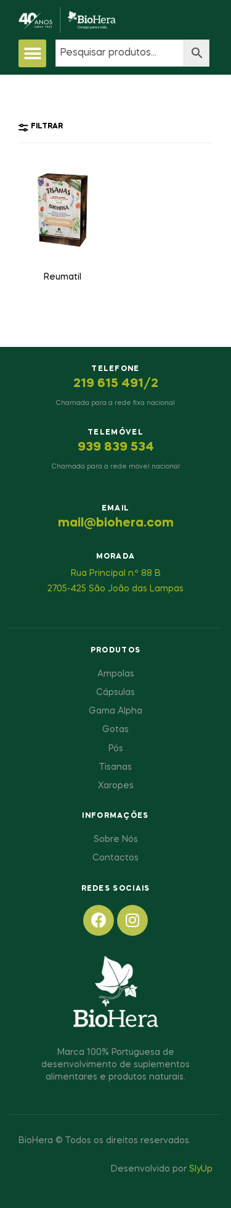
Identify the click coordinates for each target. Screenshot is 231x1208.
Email (116, 508)
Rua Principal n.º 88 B (116, 573)
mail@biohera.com (116, 523)
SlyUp (201, 1169)
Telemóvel (115, 432)
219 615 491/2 (115, 384)
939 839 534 (116, 447)
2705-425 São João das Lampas (115, 589)
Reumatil (62, 277)
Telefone (115, 369)
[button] (32, 53)
